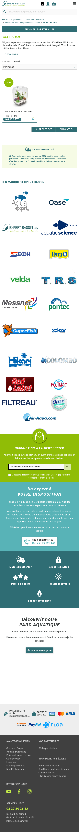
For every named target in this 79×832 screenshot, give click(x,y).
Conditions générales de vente (53, 769)
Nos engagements (15, 765)
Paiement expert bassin (18, 755)
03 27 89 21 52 (17, 809)
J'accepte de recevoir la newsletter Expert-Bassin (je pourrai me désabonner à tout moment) (41, 476)
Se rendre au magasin (39, 650)
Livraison (11, 762)
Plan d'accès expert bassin (52, 776)
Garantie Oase (13, 758)
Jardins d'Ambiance (16, 751)
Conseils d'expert (15, 748)
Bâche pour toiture (47, 748)
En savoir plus (11, 54)
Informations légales (48, 765)
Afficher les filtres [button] (39, 29)
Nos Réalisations (15, 769)
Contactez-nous (46, 772)
